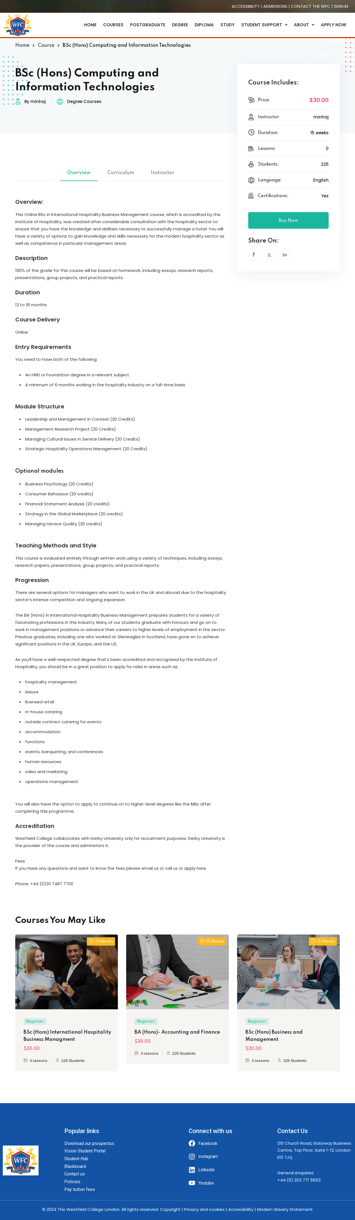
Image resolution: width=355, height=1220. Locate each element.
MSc (195, 804)
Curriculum (120, 172)
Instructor (162, 172)
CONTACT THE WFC (310, 6)
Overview (79, 172)
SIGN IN (341, 6)
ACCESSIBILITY (246, 6)
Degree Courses (84, 101)
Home (22, 45)
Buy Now (288, 220)
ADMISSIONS (275, 6)
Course (46, 45)
